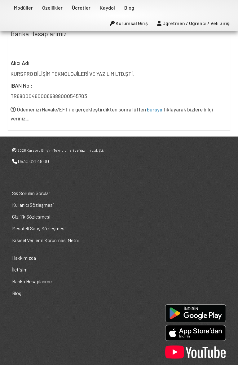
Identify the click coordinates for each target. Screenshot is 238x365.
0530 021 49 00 (30, 161)
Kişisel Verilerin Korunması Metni (45, 240)
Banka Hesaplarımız (32, 281)
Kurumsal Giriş (129, 23)
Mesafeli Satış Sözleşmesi (39, 228)
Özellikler (52, 8)
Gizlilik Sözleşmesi (31, 216)
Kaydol (107, 8)
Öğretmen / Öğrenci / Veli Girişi (194, 23)
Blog (129, 8)
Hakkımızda (24, 258)
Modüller (23, 8)
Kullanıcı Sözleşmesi (33, 205)
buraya (154, 109)
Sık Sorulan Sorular (31, 193)
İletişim (20, 269)
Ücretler (81, 8)
